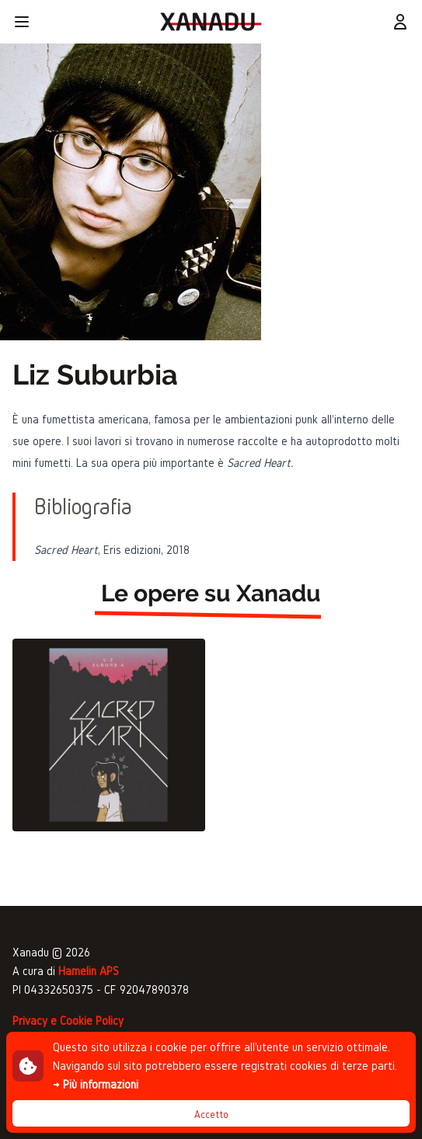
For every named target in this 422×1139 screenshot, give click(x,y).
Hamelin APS (88, 970)
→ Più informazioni (95, 1084)
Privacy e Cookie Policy (68, 1020)
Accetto (211, 1114)
